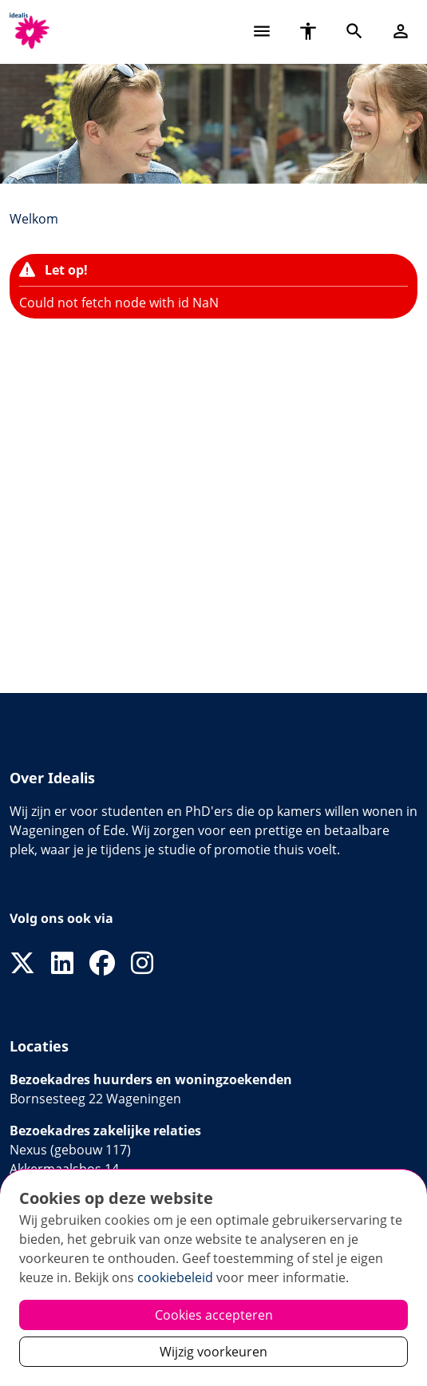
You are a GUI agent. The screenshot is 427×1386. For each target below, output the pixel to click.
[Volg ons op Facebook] (102, 963)
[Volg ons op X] (22, 963)
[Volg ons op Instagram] (142, 963)
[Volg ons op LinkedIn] (62, 963)
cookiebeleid (175, 1277)
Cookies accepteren (214, 1315)
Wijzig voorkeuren (213, 1351)
